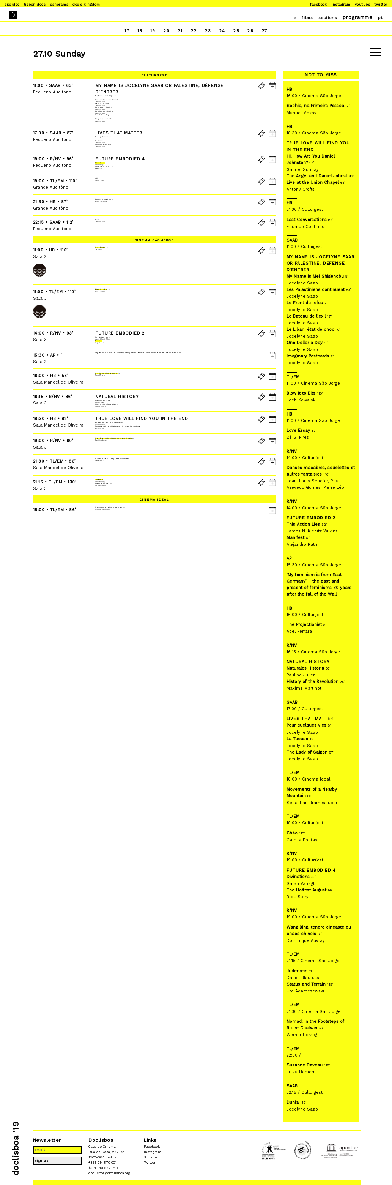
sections (322, 17)
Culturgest (154, 75)
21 (180, 31)
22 (194, 31)
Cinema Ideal (154, 686)
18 (136, 31)
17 (122, 31)
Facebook (318, 4)
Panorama (59, 4)
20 (165, 31)
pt (377, 17)
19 (150, 31)
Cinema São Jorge (154, 354)
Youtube (362, 4)
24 (224, 31)
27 (269, 31)
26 (254, 31)
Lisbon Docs (35, 4)
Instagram (340, 4)
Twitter (380, 4)
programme (354, 17)
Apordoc (12, 4)
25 (238, 31)
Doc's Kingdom (86, 4)
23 (209, 31)
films (298, 17)
